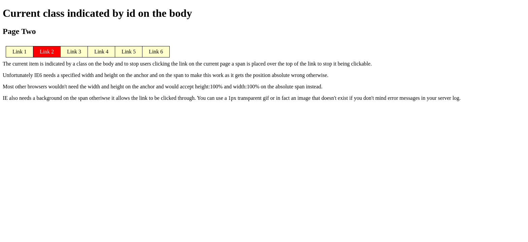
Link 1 (19, 51)
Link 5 (129, 51)
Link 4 (101, 51)
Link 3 (74, 51)
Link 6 (156, 51)
